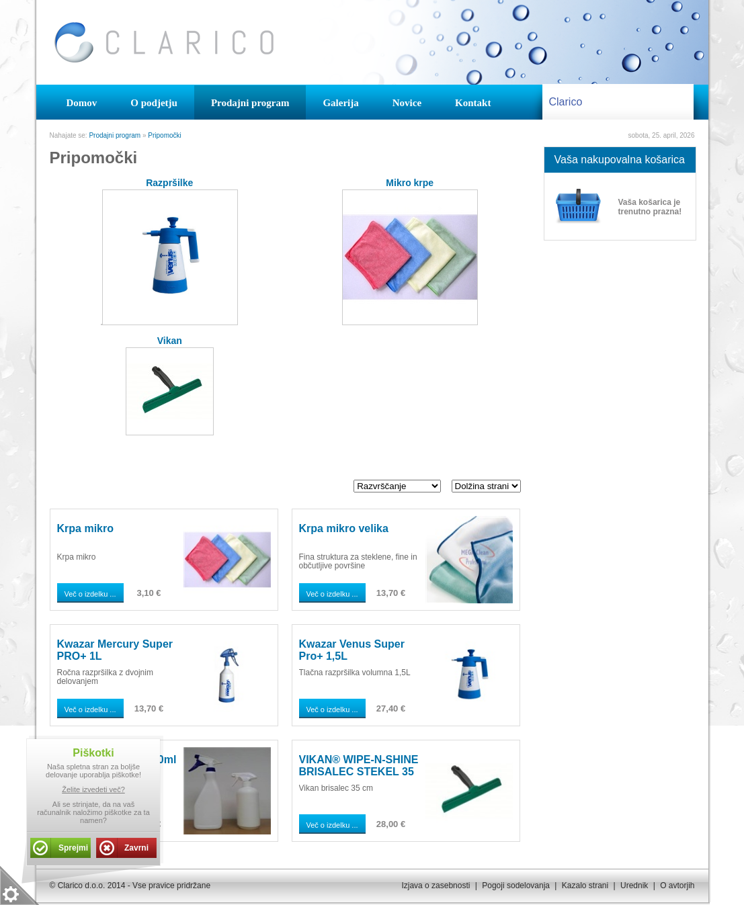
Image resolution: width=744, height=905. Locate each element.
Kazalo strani (585, 885)
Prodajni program (114, 135)
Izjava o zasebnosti (435, 885)
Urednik (634, 885)
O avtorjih (677, 885)
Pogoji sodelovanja (516, 885)
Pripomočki (164, 135)
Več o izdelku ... (90, 594)
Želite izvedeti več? (93, 789)
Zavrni (136, 848)
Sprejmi (73, 848)
